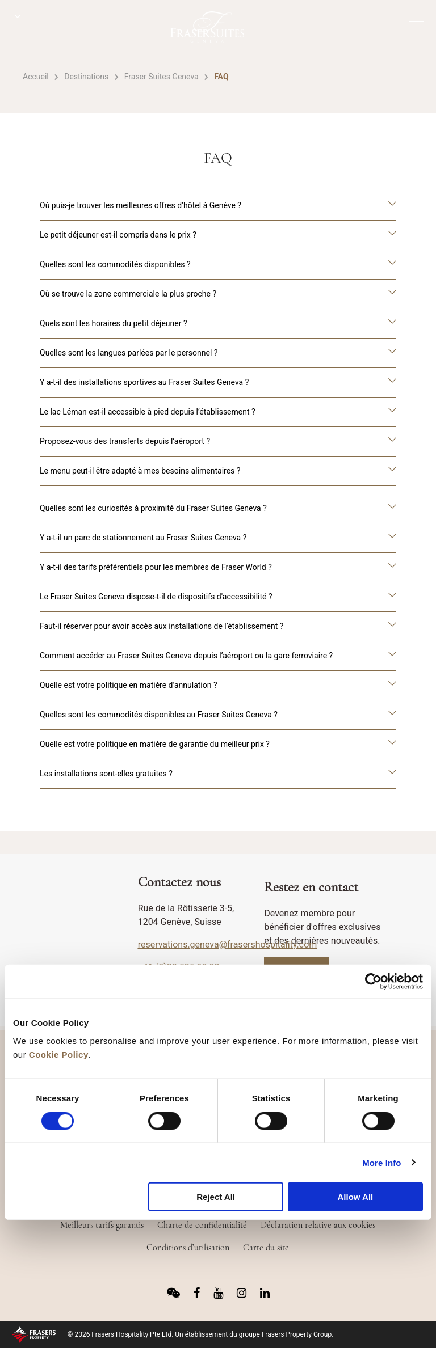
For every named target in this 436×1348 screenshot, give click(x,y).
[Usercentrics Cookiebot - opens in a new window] (373, 981)
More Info (381, 1162)
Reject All (215, 1197)
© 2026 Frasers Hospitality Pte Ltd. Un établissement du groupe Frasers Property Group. (200, 1334)
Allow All (355, 1197)
